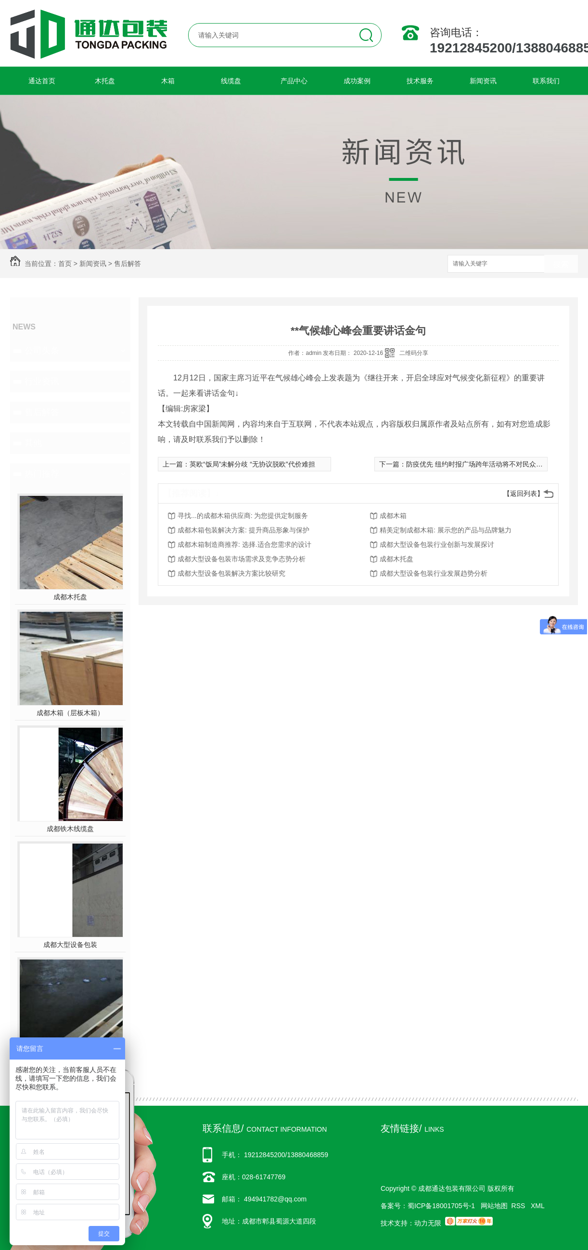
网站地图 (494, 1206)
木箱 (168, 81)
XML (538, 1206)
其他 (33, 443)
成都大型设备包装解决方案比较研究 (231, 573)
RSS (519, 1206)
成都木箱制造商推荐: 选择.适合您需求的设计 (244, 544)
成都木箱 (393, 515)
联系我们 (546, 81)
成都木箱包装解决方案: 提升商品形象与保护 (243, 530)
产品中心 (294, 81)
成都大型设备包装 (70, 944)
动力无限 (427, 1223)
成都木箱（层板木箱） (70, 713)
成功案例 (357, 81)
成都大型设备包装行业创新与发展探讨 (437, 544)
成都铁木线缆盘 (70, 829)
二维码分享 (413, 353)
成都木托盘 (70, 597)
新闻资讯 (483, 81)
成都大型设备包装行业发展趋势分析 (433, 573)
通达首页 (41, 81)
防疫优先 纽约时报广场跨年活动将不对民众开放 (478, 464)
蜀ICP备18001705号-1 (441, 1206)
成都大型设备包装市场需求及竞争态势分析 (242, 559)
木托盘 (105, 81)
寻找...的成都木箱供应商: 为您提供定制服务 (243, 515)
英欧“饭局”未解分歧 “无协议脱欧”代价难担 (252, 464)
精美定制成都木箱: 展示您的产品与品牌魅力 (445, 530)
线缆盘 (231, 81)
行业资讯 (42, 381)
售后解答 (127, 263)
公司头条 (42, 350)
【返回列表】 (523, 493)
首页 (65, 263)
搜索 (561, 264)
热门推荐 (42, 474)
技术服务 (420, 81)
